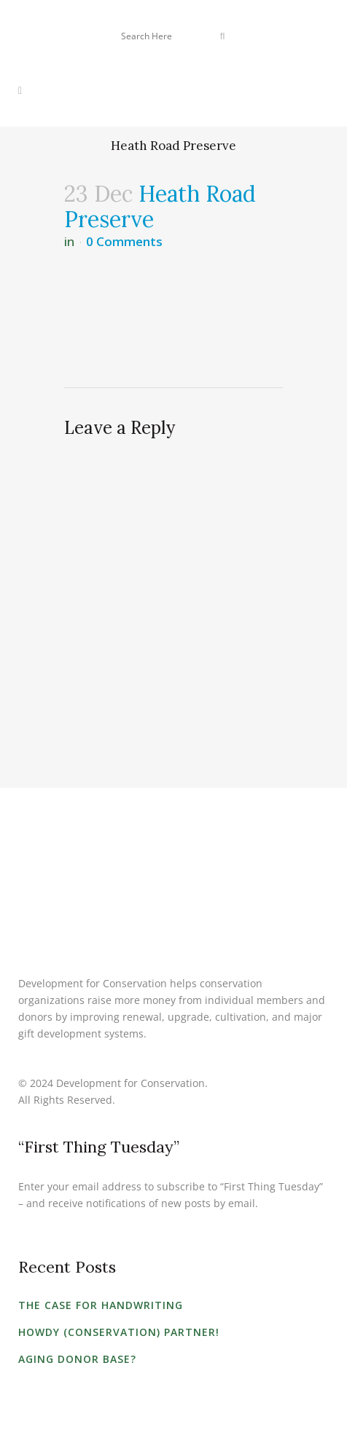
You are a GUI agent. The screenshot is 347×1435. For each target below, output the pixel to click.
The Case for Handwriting (100, 1305)
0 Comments (124, 241)
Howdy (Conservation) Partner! (118, 1332)
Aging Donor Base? (77, 1359)
